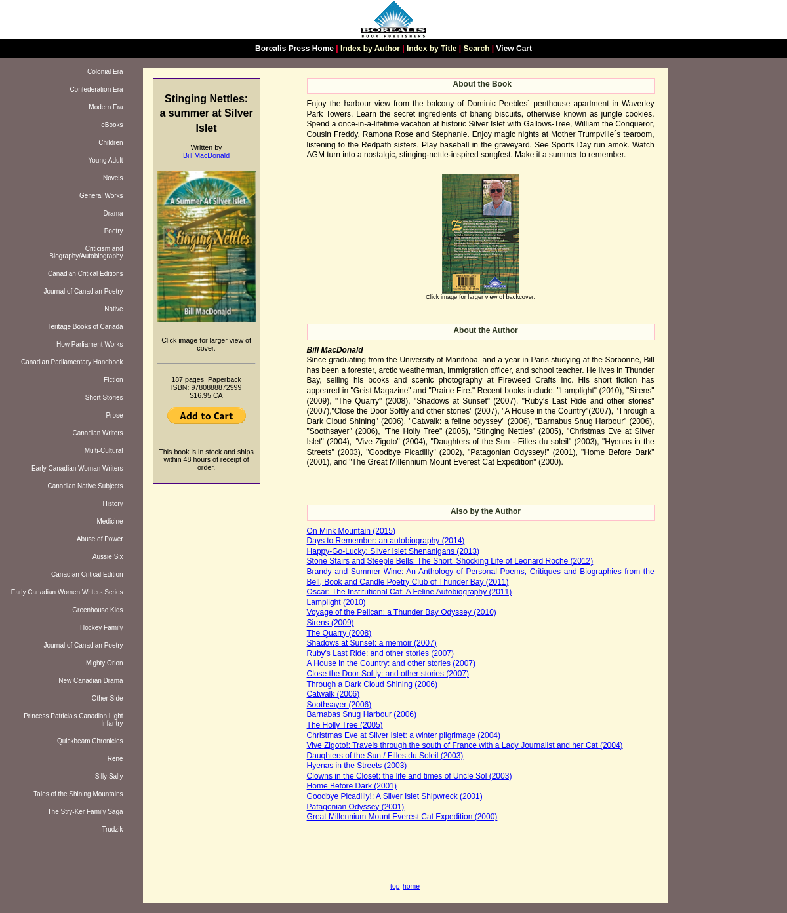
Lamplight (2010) (336, 602)
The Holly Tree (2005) (345, 724)
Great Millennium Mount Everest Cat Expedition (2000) (402, 816)
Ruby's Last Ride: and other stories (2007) (380, 653)
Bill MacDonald (206, 155)
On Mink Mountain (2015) (351, 530)
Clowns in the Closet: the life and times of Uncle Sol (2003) (409, 776)
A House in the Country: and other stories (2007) (391, 663)
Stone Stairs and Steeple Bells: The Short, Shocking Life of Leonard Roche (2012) (450, 561)
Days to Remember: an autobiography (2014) (386, 540)
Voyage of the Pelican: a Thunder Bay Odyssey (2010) (401, 612)
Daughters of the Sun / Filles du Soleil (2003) (385, 755)
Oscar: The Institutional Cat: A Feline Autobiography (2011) (409, 591)
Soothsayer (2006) (339, 704)
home (411, 886)
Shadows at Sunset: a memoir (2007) (372, 643)
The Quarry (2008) (339, 633)
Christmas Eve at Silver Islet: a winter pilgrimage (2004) (403, 735)
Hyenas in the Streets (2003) (357, 765)
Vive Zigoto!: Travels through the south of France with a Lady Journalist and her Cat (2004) (465, 745)
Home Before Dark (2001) (352, 785)
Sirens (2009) (330, 622)
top (394, 886)
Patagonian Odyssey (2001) (356, 806)
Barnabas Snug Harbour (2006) (361, 714)
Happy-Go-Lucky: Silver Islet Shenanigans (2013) (393, 551)
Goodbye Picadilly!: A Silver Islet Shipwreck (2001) (395, 796)
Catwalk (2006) (333, 694)
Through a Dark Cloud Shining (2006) (372, 684)
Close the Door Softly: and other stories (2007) (388, 673)
